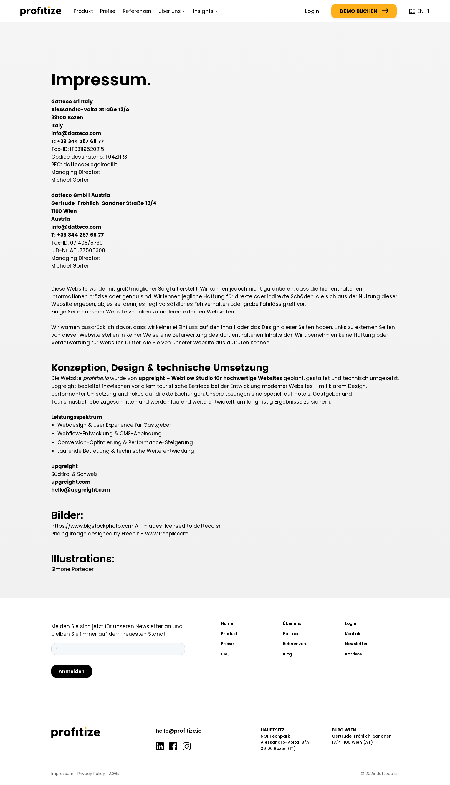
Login (312, 11)
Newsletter (356, 644)
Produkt (83, 11)
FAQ (225, 654)
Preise (107, 11)
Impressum (62, 773)
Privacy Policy (91, 773)
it (428, 11)
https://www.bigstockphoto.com (92, 526)
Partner (291, 634)
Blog (287, 654)
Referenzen (137, 11)
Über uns (292, 623)
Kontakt (353, 634)
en (420, 11)
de (412, 11)
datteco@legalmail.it (90, 164)
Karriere (353, 654)
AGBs (114, 773)
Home (227, 623)
